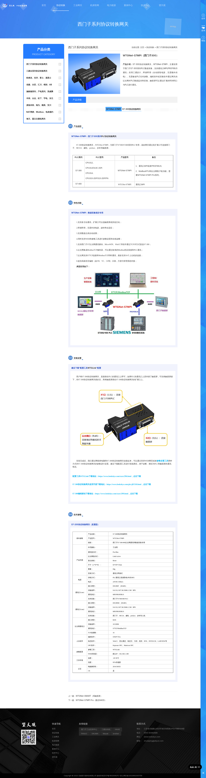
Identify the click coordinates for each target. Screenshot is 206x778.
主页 (142, 47)
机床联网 (94, 5)
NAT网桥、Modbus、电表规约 (39, 112)
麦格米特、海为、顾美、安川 (38, 105)
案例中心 (128, 5)
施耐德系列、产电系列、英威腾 (39, 91)
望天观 (162, 5)
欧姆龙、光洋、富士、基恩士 (38, 78)
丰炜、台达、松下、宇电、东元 (39, 98)
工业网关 (77, 5)
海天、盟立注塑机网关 (35, 119)
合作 (203, 17)
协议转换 (60, 5)
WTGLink (92, 368)
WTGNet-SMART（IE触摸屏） (89, 696)
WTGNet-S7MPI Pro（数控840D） (91, 700)
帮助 (203, 39)
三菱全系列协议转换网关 (36, 71)
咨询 (203, 28)
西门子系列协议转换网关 (36, 64)
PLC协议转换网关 (108, 136)
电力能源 (111, 5)
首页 (44, 5)
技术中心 (145, 5)
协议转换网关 (135, 109)
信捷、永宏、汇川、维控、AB (39, 84)
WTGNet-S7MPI (113, 109)
